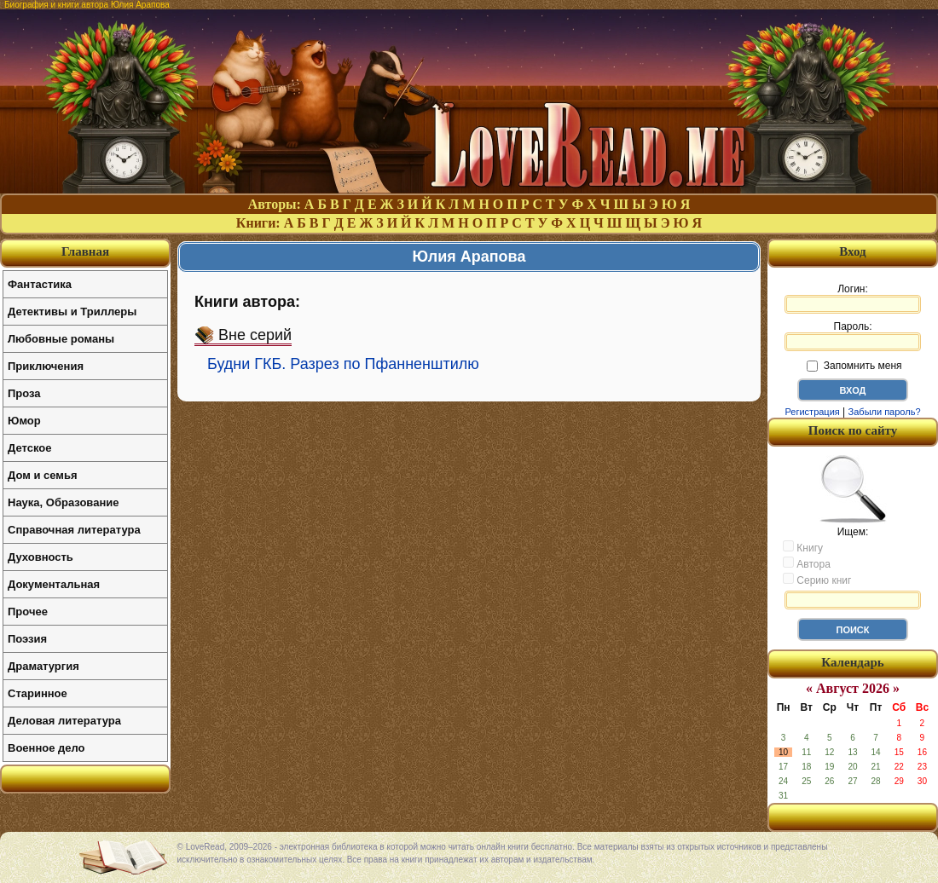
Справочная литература (74, 529)
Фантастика (40, 284)
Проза (24, 393)
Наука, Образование (63, 502)
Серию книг (817, 579)
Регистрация (812, 412)
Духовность (40, 557)
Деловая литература (64, 720)
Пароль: (853, 335)
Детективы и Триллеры (72, 311)
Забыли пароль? (884, 412)
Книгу (803, 547)
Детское (29, 448)
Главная (85, 251)
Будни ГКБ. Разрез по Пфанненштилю (343, 363)
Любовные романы (61, 338)
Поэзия (27, 638)
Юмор (24, 420)
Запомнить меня (854, 366)
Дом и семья (43, 475)
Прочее (28, 611)
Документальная (54, 584)
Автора (807, 563)
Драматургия (43, 666)
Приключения (46, 366)
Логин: (853, 298)
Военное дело (46, 748)
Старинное (37, 693)
